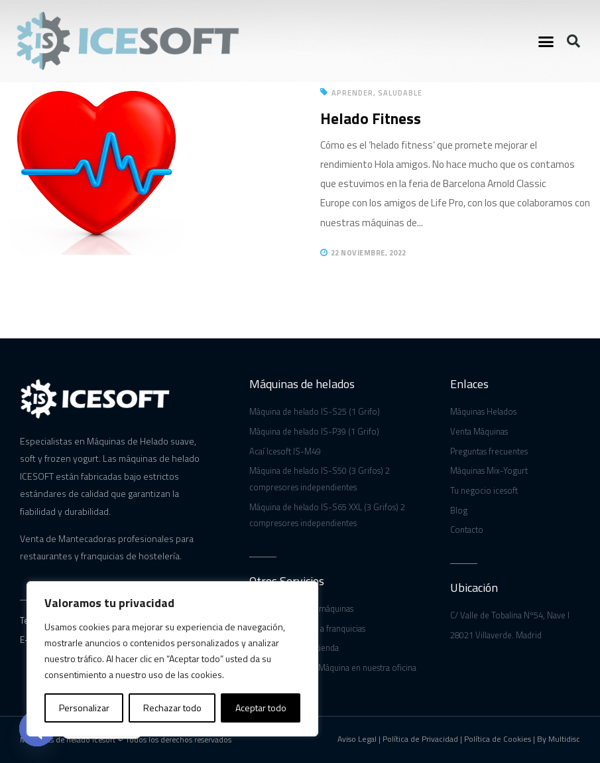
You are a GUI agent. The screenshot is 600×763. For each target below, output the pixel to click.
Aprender (352, 93)
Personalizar (84, 708)
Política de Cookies (497, 738)
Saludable (400, 93)
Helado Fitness (370, 118)
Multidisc (564, 738)
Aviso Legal (357, 738)
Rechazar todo (172, 708)
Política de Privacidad (420, 738)
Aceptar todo (260, 708)
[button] (545, 41)
